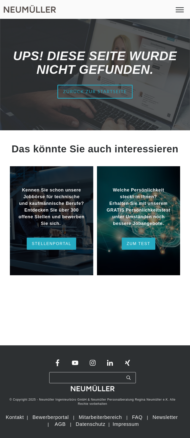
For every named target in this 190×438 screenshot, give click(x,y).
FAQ (137, 417)
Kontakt (15, 417)
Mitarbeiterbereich (101, 417)
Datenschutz (91, 424)
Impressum (126, 424)
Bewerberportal (50, 417)
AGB (60, 424)
